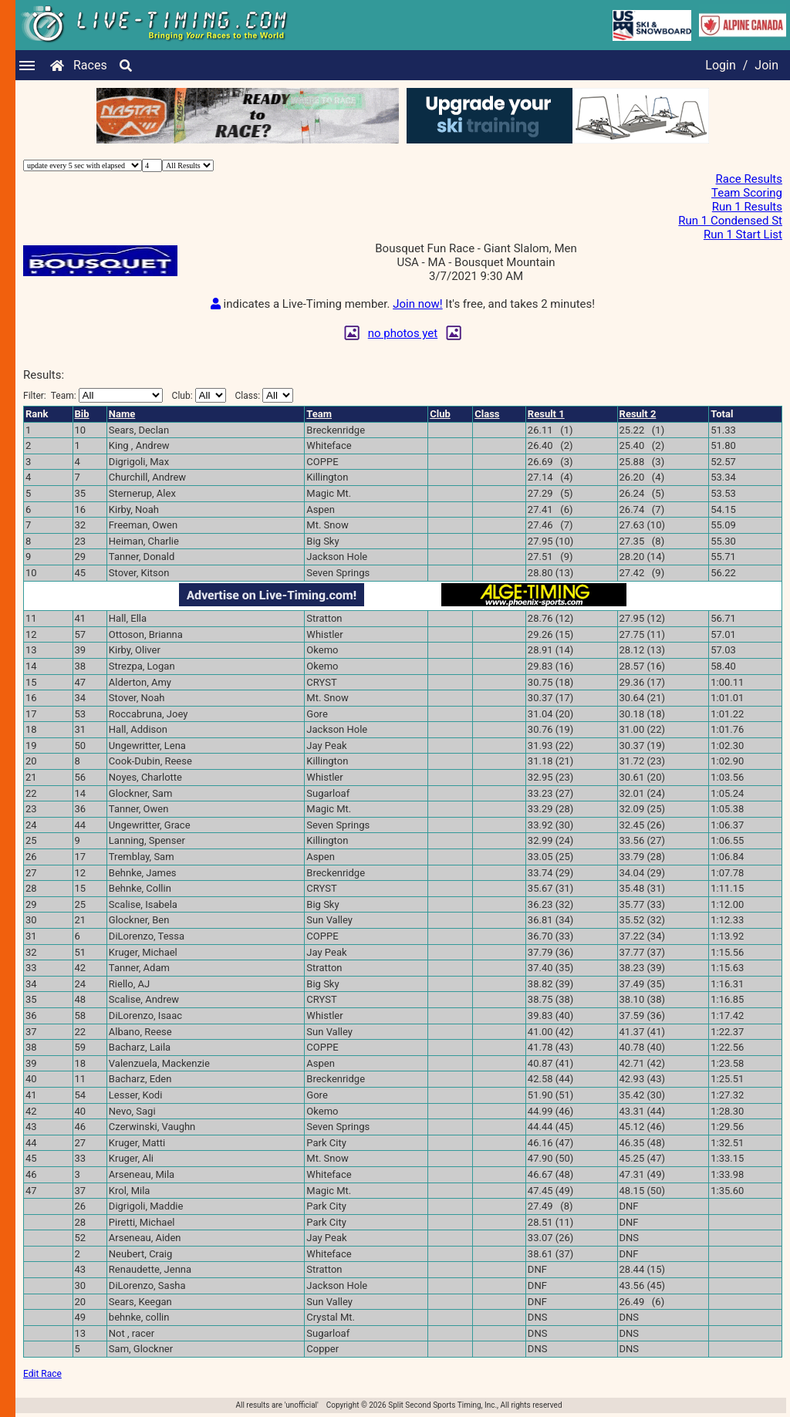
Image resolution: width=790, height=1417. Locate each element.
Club (440, 414)
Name (122, 414)
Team (319, 414)
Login (720, 65)
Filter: (93, 395)
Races (90, 65)
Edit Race (42, 1373)
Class (486, 414)
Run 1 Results (747, 207)
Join (766, 65)
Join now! (417, 304)
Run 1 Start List (743, 234)
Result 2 (638, 414)
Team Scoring (746, 193)
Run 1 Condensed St (730, 221)
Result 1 (546, 414)
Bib (82, 414)
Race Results (749, 179)
